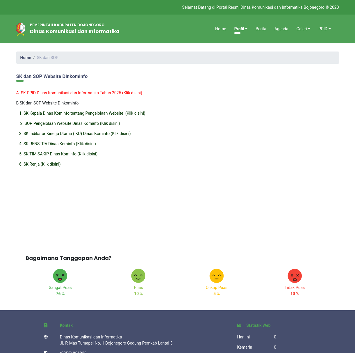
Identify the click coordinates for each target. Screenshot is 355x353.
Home (220, 28)
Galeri (302, 28)
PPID (322, 28)
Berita (261, 28)
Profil (239, 28)
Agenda (281, 28)
